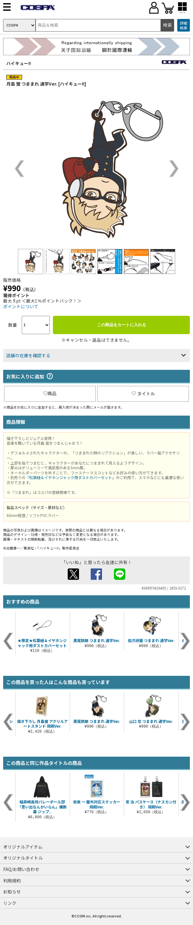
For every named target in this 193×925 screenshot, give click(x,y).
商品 (49, 393)
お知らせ (12, 891)
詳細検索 (183, 25)
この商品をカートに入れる (121, 324)
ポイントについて (20, 306)
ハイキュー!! (18, 63)
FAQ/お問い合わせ (21, 869)
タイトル (143, 393)
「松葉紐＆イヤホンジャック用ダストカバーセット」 (71, 477)
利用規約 (12, 880)
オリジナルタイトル (23, 858)
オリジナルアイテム (23, 847)
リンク (9, 903)
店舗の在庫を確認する (28, 355)
